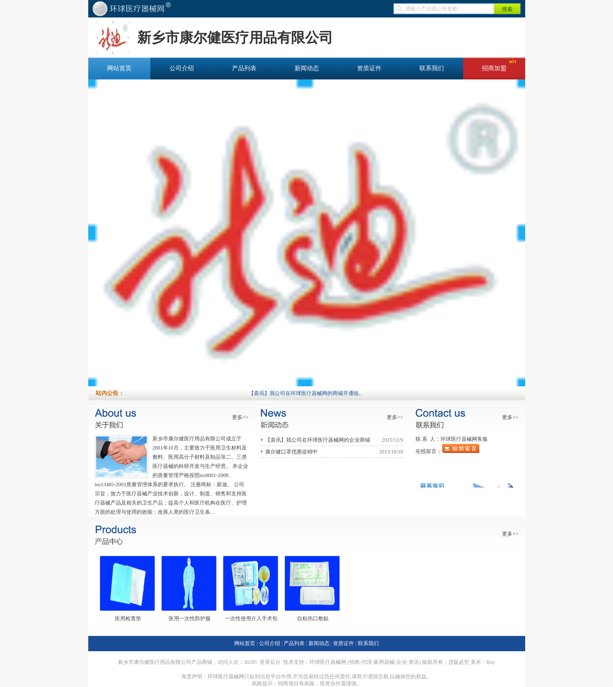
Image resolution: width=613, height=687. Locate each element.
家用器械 (384, 662)
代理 (366, 662)
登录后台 (270, 662)
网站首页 (119, 68)
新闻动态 (306, 68)
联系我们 (431, 68)
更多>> (240, 417)
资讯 (414, 662)
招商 (354, 662)
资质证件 (369, 68)
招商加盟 (494, 68)
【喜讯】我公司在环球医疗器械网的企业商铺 (317, 440)
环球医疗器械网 (327, 662)
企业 (401, 662)
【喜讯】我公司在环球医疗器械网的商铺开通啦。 (310, 393)
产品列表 (244, 68)
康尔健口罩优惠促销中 (291, 452)
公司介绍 (182, 68)
